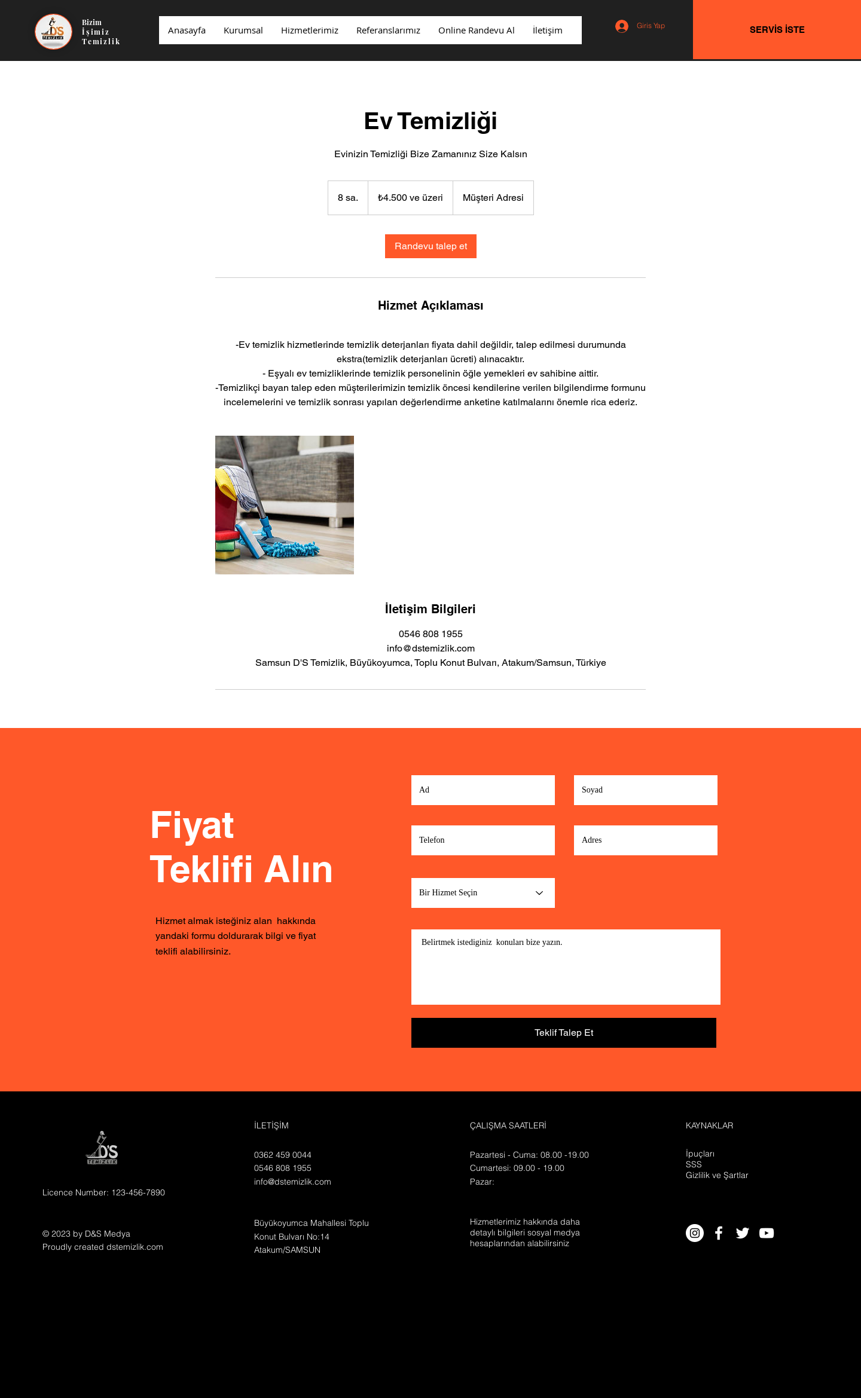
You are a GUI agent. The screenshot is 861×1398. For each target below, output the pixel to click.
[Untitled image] (284, 505)
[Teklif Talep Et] (563, 1033)
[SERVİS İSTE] (777, 29)
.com (153, 1246)
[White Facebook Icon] (719, 1233)
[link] (431, 246)
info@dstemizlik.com (292, 1181)
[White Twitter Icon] (743, 1233)
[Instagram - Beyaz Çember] (695, 1233)
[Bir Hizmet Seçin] (483, 893)
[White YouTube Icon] (766, 1233)
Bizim (92, 22)
